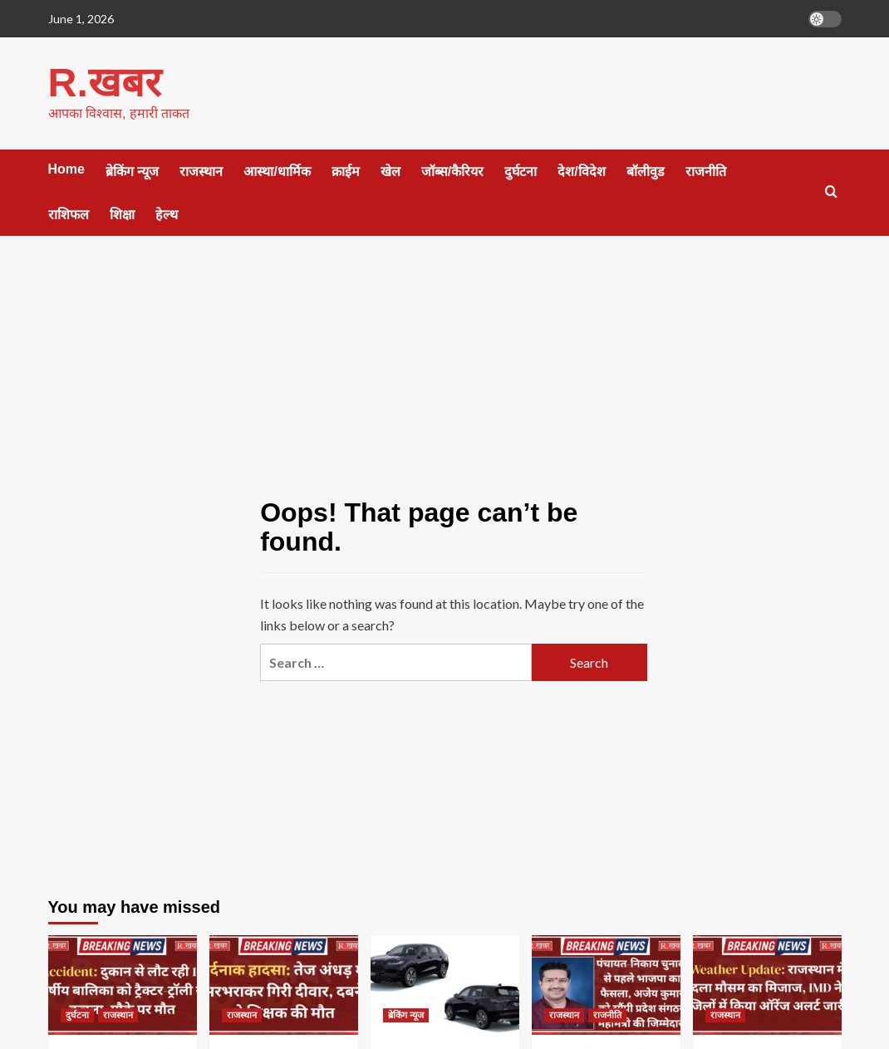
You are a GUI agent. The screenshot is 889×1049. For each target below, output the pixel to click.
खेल (390, 171)
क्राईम (346, 171)
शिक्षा (122, 214)
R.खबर (104, 82)
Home (66, 168)
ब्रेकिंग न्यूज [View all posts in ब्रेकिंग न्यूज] (406, 1014)
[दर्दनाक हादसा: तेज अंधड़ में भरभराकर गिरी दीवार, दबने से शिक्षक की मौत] (283, 983)
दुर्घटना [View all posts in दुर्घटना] (77, 1014)
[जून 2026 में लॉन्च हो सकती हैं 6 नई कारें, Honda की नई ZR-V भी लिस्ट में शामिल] (445, 983)
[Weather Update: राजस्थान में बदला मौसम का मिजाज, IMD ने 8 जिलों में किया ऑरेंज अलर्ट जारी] (767, 983)
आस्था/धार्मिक (276, 171)
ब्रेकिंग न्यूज (132, 171)
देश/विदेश (581, 171)
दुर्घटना (520, 171)
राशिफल (68, 214)
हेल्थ (166, 214)
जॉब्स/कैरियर (452, 171)
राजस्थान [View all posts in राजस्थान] (118, 1014)
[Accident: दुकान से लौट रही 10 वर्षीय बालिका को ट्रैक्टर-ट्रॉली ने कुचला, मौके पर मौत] (122, 983)
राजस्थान (201, 171)
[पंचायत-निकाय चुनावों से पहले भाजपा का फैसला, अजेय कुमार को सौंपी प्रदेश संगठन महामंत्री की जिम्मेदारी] (606, 983)
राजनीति (705, 171)
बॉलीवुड (645, 171)
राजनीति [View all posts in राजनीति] (607, 1014)
